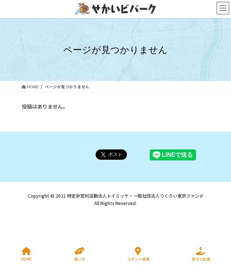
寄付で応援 (201, 254)
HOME (26, 254)
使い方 (79, 254)
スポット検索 (138, 254)
